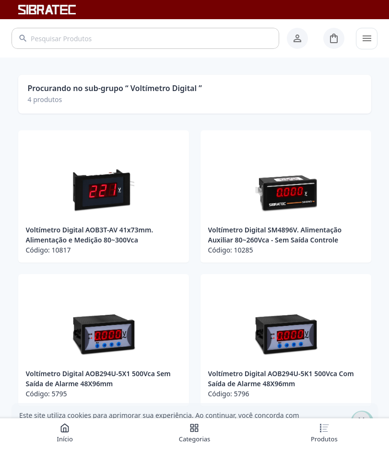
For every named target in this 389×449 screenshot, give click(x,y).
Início (65, 433)
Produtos (324, 433)
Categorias (195, 433)
